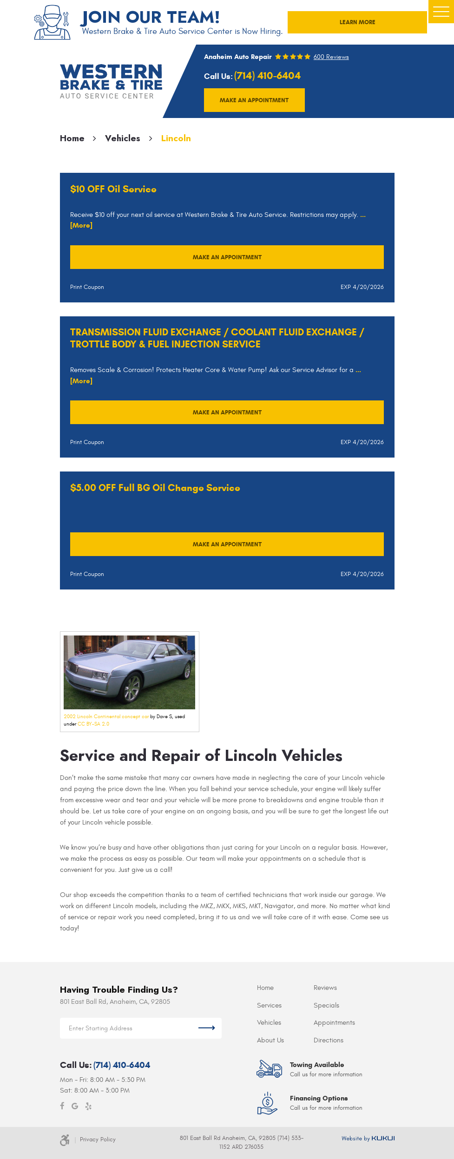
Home (72, 138)
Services (269, 1005)
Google (75, 1106)
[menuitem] (285, 988)
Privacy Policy (98, 1139)
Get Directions (206, 1028)
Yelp (88, 1106)
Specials (326, 1005)
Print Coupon (87, 287)
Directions (328, 1040)
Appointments (334, 1023)
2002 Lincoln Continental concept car (106, 717)
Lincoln (176, 138)
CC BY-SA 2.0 (93, 724)
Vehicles (122, 138)
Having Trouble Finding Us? (119, 989)
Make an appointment (254, 100)
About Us (270, 1040)
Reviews (325, 988)
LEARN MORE (357, 22)
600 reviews (331, 57)
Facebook (62, 1106)
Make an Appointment (227, 257)
